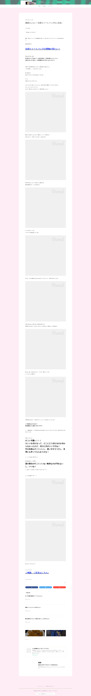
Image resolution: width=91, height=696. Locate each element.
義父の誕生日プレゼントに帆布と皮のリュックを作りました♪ (37, 618)
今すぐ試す (60, 2)
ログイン (67, 2)
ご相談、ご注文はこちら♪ (37, 573)
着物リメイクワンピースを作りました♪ (33, 607)
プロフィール (50, 6)
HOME (39, 6)
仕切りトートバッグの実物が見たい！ (42, 49)
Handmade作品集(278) (28, 579)
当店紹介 (44, 6)
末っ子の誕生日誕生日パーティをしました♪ (34, 595)
